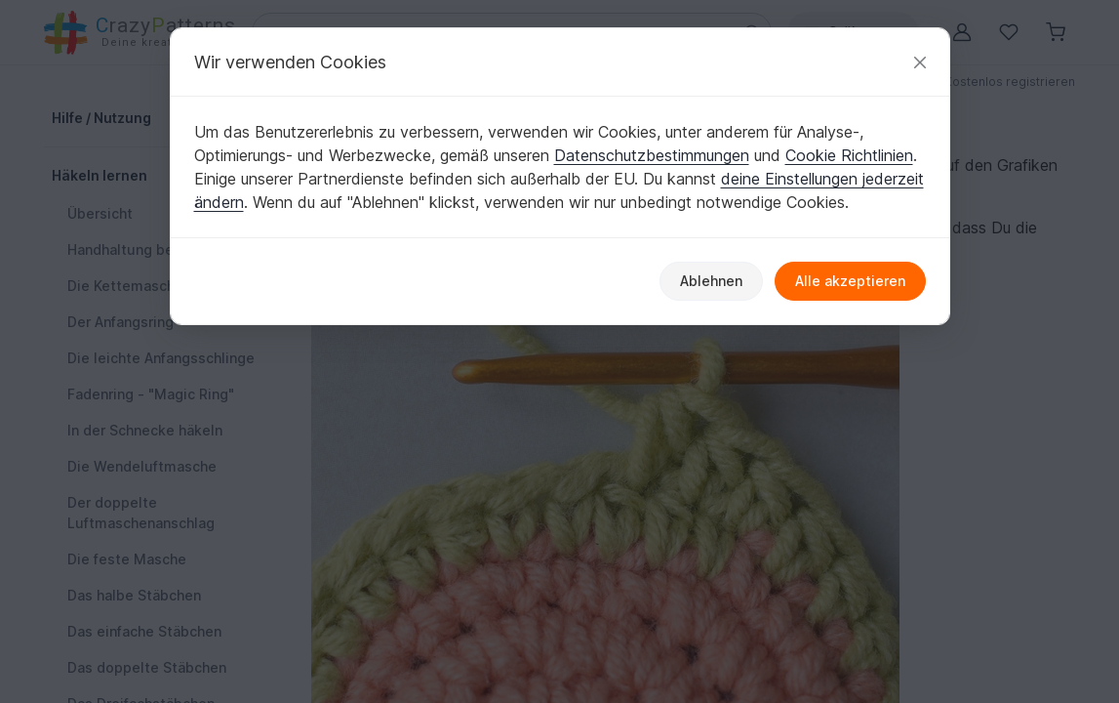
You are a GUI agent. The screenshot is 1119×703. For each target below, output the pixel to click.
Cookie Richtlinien (849, 155)
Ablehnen (711, 280)
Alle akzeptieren (850, 280)
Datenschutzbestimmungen (651, 155)
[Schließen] (920, 62)
